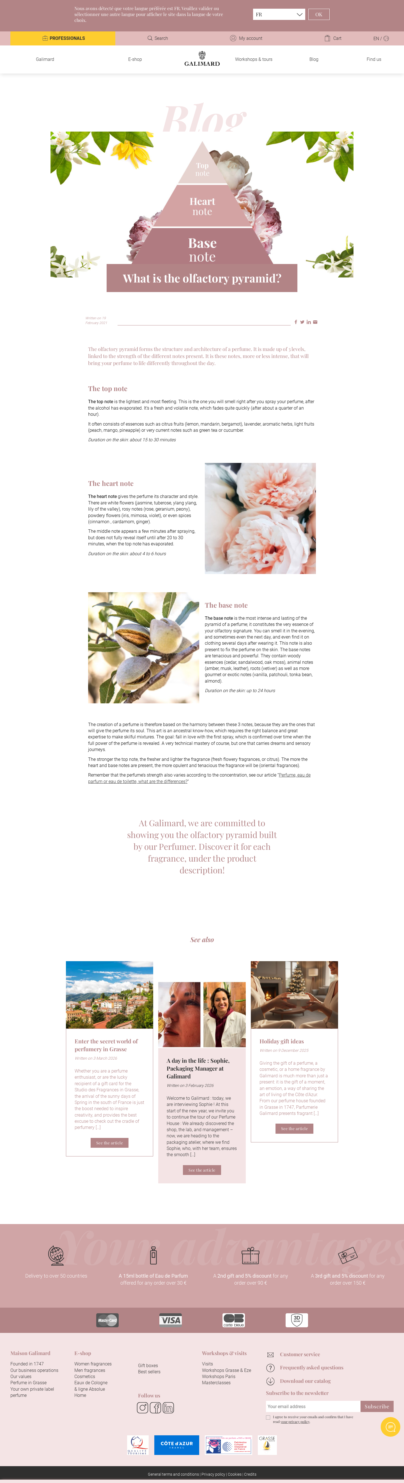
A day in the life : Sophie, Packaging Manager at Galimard (198, 1068)
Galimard (45, 59)
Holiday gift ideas (282, 1041)
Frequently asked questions (311, 1367)
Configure (220, 1470)
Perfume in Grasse (28, 1382)
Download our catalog (305, 1381)
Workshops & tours (253, 59)
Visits (207, 1364)
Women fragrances (93, 1364)
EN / (381, 38)
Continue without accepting (357, 1399)
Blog (313, 59)
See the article (109, 1142)
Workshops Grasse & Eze (226, 1370)
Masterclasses (216, 1382)
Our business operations (34, 1370)
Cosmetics (84, 1376)
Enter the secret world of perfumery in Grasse (106, 1045)
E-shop (135, 59)
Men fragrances (89, 1370)
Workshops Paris (218, 1376)
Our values (20, 1376)
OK (319, 14)
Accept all (180, 1470)
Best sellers (149, 1371)
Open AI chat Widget (390, 1427)
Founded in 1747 (27, 1364)
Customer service (300, 1354)
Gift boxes (148, 1365)
